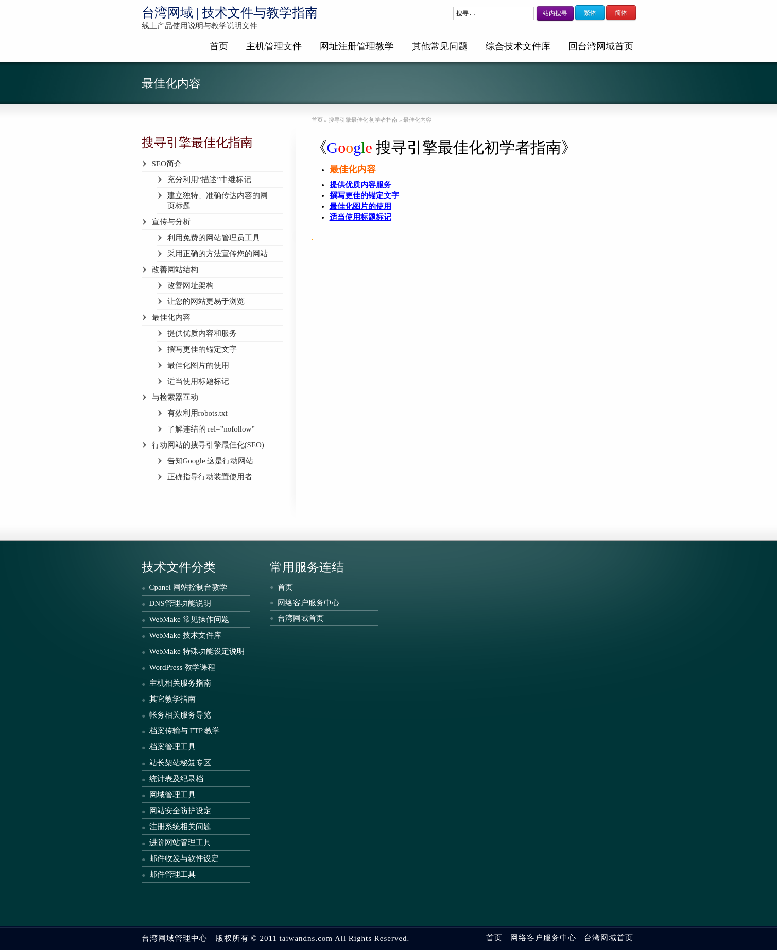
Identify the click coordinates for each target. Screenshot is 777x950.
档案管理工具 (172, 747)
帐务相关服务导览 (180, 715)
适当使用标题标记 (198, 381)
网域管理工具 (172, 795)
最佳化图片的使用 (198, 365)
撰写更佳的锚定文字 (202, 349)
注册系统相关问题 (180, 826)
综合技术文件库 (518, 46)
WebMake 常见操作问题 (189, 619)
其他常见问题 (440, 46)
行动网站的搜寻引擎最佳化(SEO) (208, 445)
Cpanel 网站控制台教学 (188, 587)
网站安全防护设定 (180, 810)
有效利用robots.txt (197, 413)
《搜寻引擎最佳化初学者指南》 (444, 147)
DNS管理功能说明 (180, 603)
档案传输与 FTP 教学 (184, 731)
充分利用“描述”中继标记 (209, 179)
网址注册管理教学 (357, 46)
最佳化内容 (171, 317)
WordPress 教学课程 (182, 667)
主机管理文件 (274, 46)
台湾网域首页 (301, 618)
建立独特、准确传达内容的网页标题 (217, 200)
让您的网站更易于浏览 (206, 301)
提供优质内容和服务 (202, 333)
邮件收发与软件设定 (184, 858)
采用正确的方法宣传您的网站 (217, 253)
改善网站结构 (175, 269)
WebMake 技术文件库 (185, 635)
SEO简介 (167, 163)
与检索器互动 (175, 397)
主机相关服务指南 (180, 683)
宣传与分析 (171, 222)
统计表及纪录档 (176, 779)
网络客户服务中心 (308, 603)
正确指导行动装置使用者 (209, 477)
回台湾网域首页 (600, 46)
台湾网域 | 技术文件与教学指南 (230, 13)
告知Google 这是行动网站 (210, 461)
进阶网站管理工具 (180, 842)
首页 (219, 46)
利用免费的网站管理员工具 (213, 238)
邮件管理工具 (172, 874)
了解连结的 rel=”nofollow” (211, 429)
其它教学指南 (172, 699)
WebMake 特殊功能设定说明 (197, 651)
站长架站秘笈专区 (180, 763)
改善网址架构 (190, 285)
